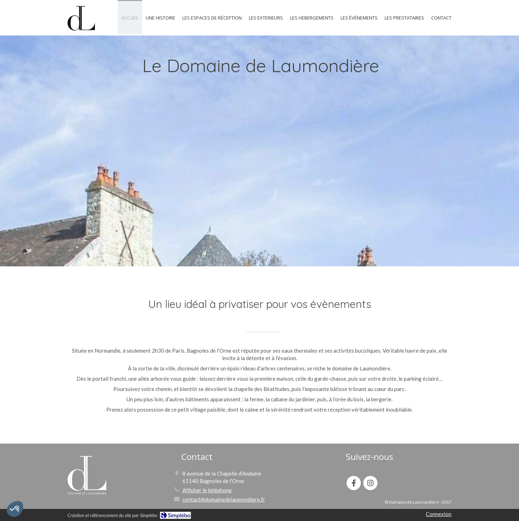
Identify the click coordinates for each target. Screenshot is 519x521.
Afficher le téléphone (207, 490)
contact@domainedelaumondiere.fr (223, 499)
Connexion (438, 514)
